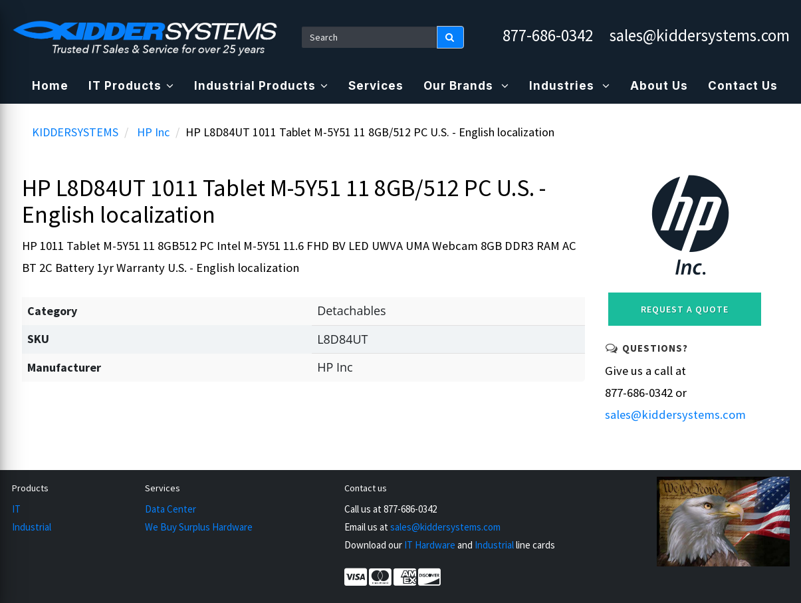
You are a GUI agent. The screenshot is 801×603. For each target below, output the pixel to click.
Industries (569, 85)
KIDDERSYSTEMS (75, 132)
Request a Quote (685, 309)
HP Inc (153, 132)
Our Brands (466, 85)
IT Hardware (429, 545)
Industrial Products (261, 85)
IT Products (131, 85)
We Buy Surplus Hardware (199, 527)
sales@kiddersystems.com (700, 35)
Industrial (31, 527)
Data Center (170, 509)
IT (16, 509)
